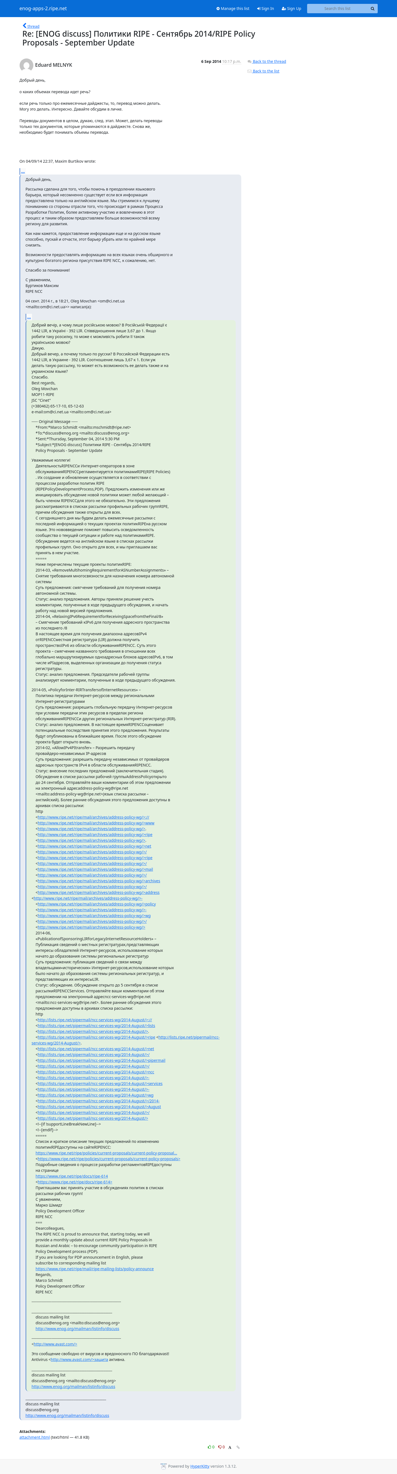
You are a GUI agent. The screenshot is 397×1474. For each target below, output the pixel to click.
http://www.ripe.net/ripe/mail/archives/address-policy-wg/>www (96, 823)
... (23, 171)
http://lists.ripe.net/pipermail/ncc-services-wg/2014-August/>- (93, 1077)
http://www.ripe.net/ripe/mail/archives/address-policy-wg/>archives (99, 880)
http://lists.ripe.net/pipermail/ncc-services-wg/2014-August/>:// (95, 1019)
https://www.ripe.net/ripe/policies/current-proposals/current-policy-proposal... (106, 1153)
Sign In (265, 8)
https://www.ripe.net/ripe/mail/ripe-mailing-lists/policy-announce (95, 1268)
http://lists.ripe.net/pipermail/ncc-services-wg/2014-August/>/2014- (99, 1100)
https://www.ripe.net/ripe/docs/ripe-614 (72, 1176)
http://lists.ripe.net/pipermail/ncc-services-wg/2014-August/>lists (96, 1025)
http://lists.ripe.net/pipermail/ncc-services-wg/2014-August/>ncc (96, 1071)
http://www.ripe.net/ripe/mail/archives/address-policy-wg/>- (88, 898)
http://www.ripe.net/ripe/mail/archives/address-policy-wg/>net (94, 846)
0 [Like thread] (211, 1446)
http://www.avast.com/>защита (79, 1359)
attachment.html (35, 1437)
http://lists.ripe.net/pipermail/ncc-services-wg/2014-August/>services (100, 1083)
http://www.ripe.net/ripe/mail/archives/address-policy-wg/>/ (92, 851)
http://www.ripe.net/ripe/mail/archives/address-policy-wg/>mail (95, 869)
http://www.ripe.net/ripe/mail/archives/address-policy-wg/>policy (97, 904)
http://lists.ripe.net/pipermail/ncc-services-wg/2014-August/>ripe (96, 1037)
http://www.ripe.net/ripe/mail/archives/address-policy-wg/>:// (93, 817)
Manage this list (233, 8)
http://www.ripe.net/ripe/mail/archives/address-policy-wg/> (91, 828)
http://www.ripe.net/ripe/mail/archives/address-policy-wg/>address (99, 892)
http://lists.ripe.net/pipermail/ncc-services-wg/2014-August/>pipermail (101, 1060)
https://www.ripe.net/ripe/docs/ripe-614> (75, 1181)
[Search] (373, 8)
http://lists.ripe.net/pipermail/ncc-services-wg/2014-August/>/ (93, 1054)
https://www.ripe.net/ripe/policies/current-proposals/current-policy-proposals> (109, 1158)
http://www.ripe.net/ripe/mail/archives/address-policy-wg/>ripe (95, 834)
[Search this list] (337, 8)
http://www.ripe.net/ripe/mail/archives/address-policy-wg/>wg (94, 915)
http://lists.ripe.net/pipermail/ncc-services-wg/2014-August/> (93, 1031)
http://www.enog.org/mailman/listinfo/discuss (77, 1328)
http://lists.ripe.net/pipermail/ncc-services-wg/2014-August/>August (99, 1106)
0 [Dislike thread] (221, 1446)
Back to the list (263, 71)
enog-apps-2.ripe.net (43, 8)
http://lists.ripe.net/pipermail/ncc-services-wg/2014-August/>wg (96, 1095)
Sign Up (291, 8)
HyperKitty (199, 1466)
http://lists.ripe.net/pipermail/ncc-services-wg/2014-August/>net (96, 1048)
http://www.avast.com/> (55, 1344)
